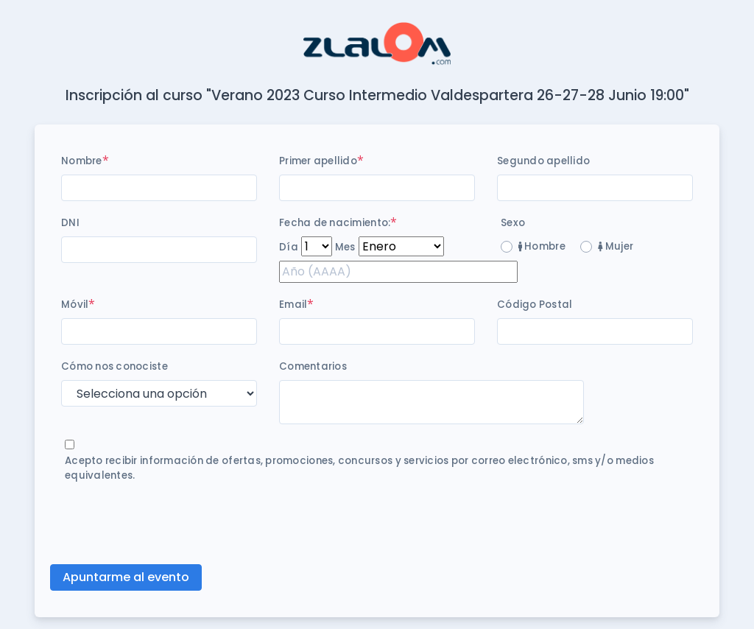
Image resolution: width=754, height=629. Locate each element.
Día (288, 247)
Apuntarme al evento (126, 577)
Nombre (81, 161)
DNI (70, 223)
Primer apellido (318, 161)
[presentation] (173, 523)
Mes (345, 247)
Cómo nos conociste (114, 366)
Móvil (74, 305)
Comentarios (313, 366)
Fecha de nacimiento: (334, 223)
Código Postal (534, 305)
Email (293, 305)
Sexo (513, 223)
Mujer (615, 246)
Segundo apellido (543, 161)
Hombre (542, 246)
